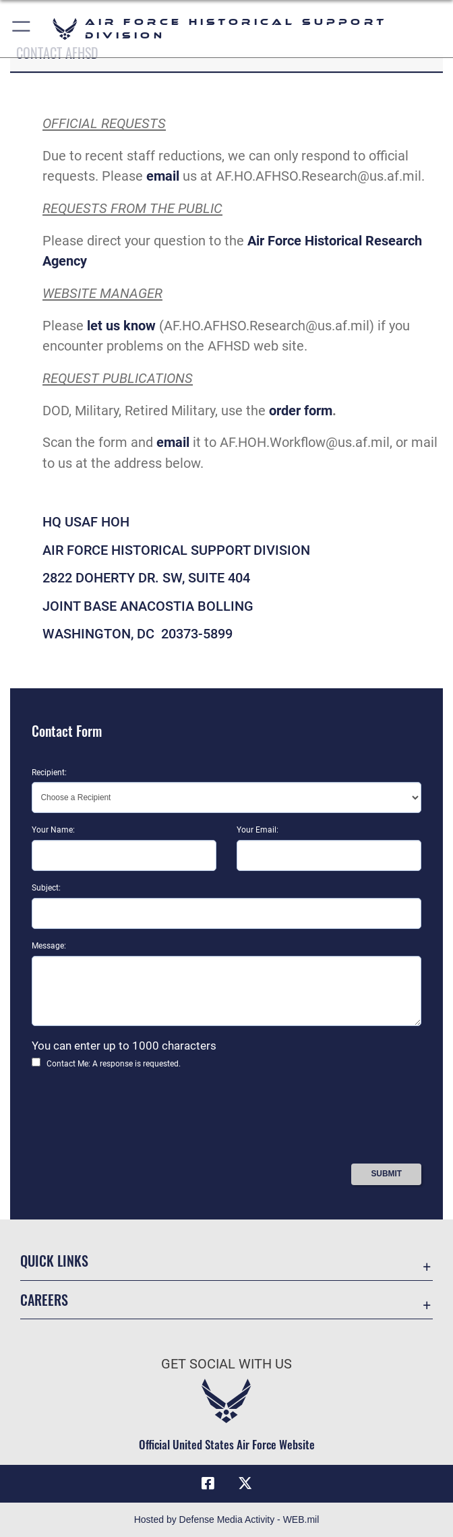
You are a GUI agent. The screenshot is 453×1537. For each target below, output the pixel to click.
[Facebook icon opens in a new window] (208, 1483)
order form (300, 410)
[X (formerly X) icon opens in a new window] (245, 1483)
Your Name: (53, 830)
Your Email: (257, 830)
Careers (44, 1300)
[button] (22, 28)
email (162, 176)
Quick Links (54, 1260)
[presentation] (134, 1121)
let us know (121, 326)
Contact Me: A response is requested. (114, 1063)
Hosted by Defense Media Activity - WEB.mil (227, 1519)
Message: (49, 946)
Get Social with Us (226, 1364)
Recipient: (49, 772)
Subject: (46, 888)
